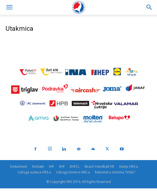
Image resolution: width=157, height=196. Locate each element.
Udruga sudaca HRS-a (34, 172)
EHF (62, 166)
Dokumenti (18, 166)
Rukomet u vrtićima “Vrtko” (115, 172)
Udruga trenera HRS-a (73, 172)
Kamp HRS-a (128, 166)
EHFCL (74, 166)
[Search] (149, 7)
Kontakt (38, 166)
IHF (51, 166)
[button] (9, 7)
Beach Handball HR (99, 166)
